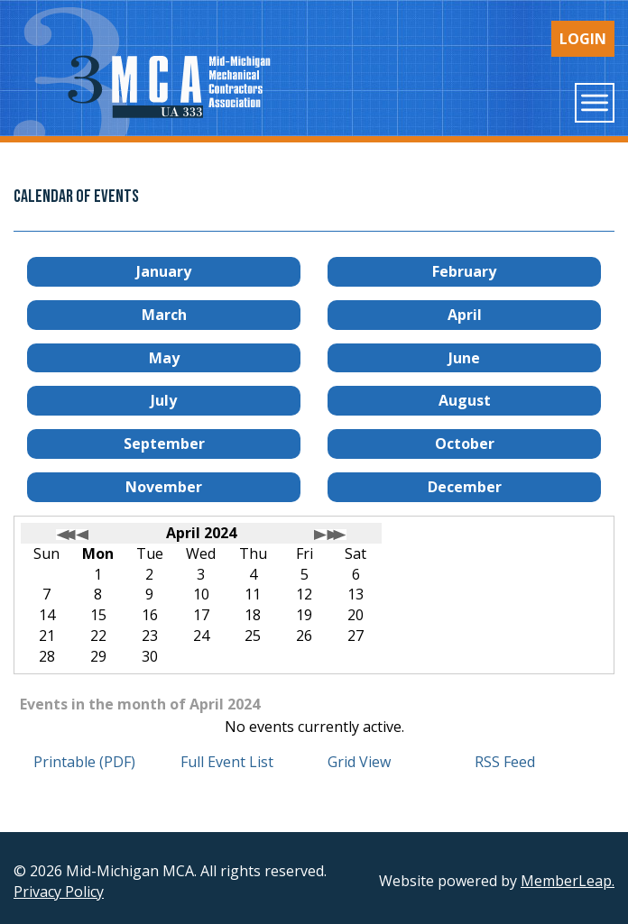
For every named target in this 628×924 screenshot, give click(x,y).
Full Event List (226, 762)
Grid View (359, 762)
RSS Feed (505, 762)
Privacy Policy (59, 891)
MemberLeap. (567, 881)
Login (582, 39)
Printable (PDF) (84, 762)
